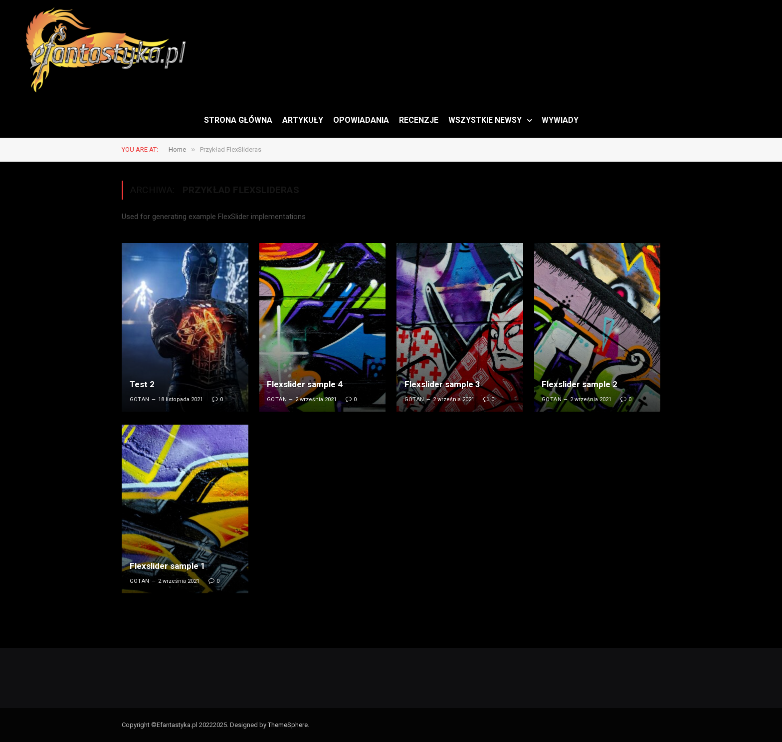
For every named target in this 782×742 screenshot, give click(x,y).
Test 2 (142, 384)
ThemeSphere (288, 725)
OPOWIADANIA (361, 120)
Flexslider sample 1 (167, 566)
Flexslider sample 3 (442, 384)
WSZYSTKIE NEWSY (485, 120)
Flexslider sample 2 (579, 384)
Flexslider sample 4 (305, 384)
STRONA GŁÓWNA (238, 120)
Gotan (140, 399)
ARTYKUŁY (302, 120)
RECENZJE (418, 120)
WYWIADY (560, 120)
